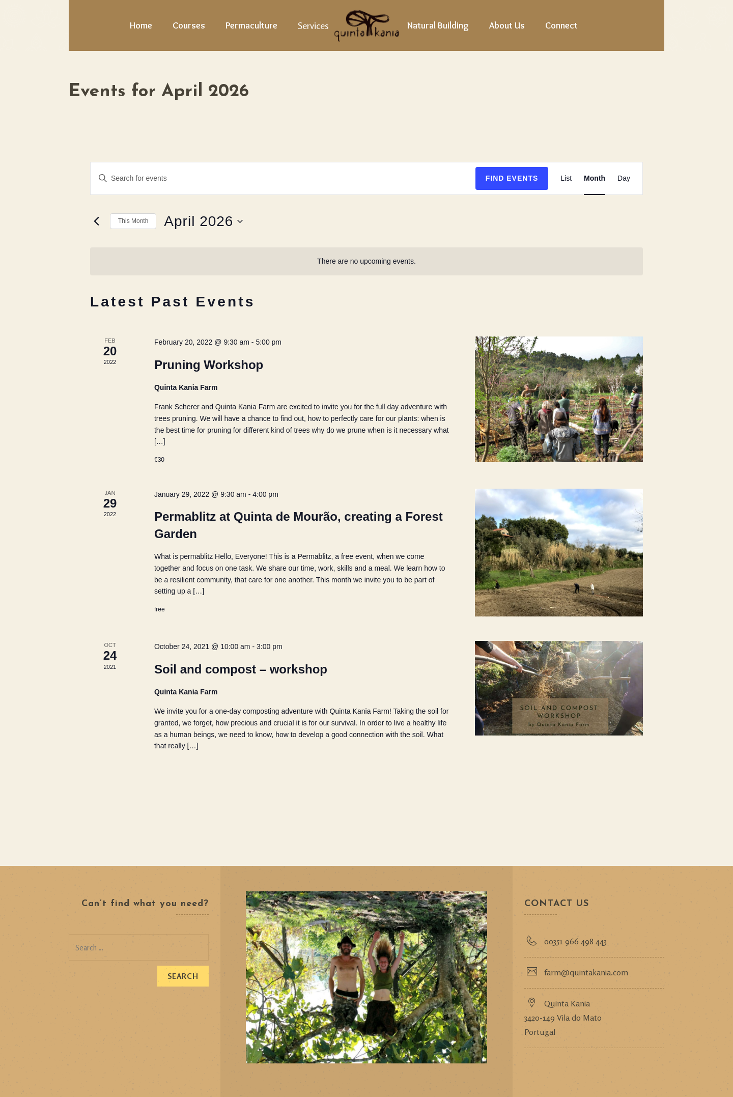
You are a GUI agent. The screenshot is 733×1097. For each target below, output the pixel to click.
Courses (189, 25)
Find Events (512, 178)
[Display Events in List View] (566, 178)
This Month (133, 220)
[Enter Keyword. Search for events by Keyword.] (283, 178)
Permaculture (251, 25)
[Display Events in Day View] (623, 178)
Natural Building (438, 25)
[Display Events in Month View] (594, 178)
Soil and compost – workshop (240, 669)
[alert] (366, 261)
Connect (561, 25)
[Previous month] (96, 221)
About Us (507, 25)
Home (141, 25)
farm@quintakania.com (587, 972)
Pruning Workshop (208, 365)
